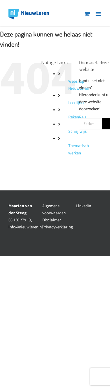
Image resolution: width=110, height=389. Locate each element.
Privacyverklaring (57, 227)
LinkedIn (83, 206)
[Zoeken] (106, 123)
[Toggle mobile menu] (99, 14)
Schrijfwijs (77, 131)
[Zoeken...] (90, 123)
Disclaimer (51, 220)
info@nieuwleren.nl (25, 227)
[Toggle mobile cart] (87, 14)
